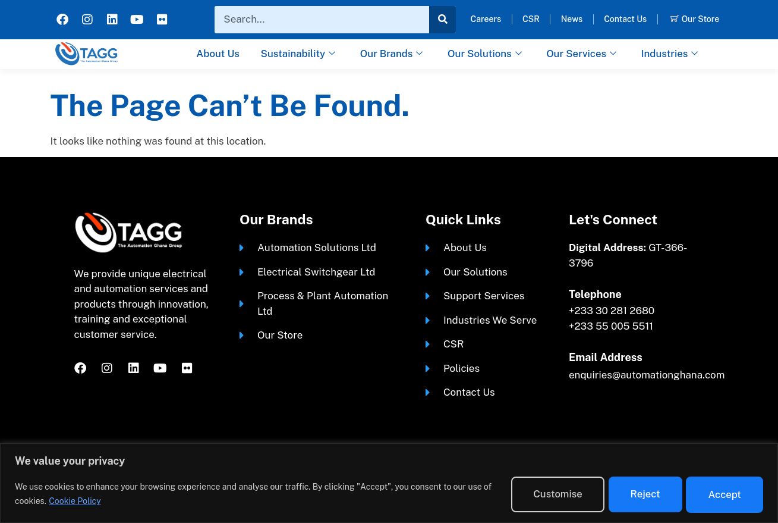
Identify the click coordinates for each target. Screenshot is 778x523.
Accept (721, 493)
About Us (215, 53)
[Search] (442, 19)
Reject (635, 493)
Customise (540, 493)
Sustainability (297, 54)
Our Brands (391, 54)
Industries (672, 54)
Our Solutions (485, 54)
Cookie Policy (100, 501)
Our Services (582, 54)
